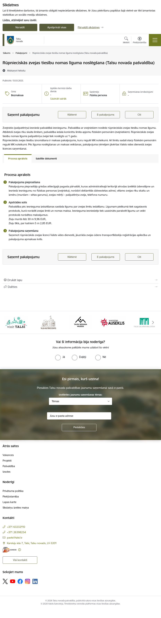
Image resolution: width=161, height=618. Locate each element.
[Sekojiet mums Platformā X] (5, 581)
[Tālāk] (153, 322)
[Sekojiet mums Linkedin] (35, 581)
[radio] (60, 357)
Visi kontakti (20, 560)
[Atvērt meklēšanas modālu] (126, 40)
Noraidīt (20, 27)
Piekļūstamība (11, 496)
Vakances (8, 455)
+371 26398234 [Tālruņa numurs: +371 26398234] (16, 532)
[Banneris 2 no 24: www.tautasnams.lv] (48, 322)
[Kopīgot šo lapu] (80, 286)
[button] (58, 99)
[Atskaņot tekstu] (16, 70)
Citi (139, 114)
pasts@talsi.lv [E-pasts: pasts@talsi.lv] (14, 537)
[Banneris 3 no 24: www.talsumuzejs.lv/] (80, 322)
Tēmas (55, 401)
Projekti (7, 460)
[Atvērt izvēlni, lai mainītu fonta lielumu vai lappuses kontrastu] (139, 40)
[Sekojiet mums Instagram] (27, 581)
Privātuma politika (13, 491)
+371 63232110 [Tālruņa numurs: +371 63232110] (16, 526)
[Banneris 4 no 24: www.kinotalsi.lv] (112, 322)
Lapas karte (9, 502)
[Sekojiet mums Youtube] (12, 581)
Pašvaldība (9, 466)
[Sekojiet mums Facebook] (20, 581)
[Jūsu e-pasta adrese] (79, 416)
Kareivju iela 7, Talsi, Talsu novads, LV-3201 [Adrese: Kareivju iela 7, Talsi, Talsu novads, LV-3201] (32, 543)
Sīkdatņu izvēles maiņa (16, 507)
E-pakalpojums (105, 114)
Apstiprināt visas (56, 27)
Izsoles (6, 471)
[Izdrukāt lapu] (80, 280)
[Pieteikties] (79, 427)
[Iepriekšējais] (8, 322)
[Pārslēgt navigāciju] (155, 40)
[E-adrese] (9, 550)
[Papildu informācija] (19, 549)
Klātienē (72, 114)
